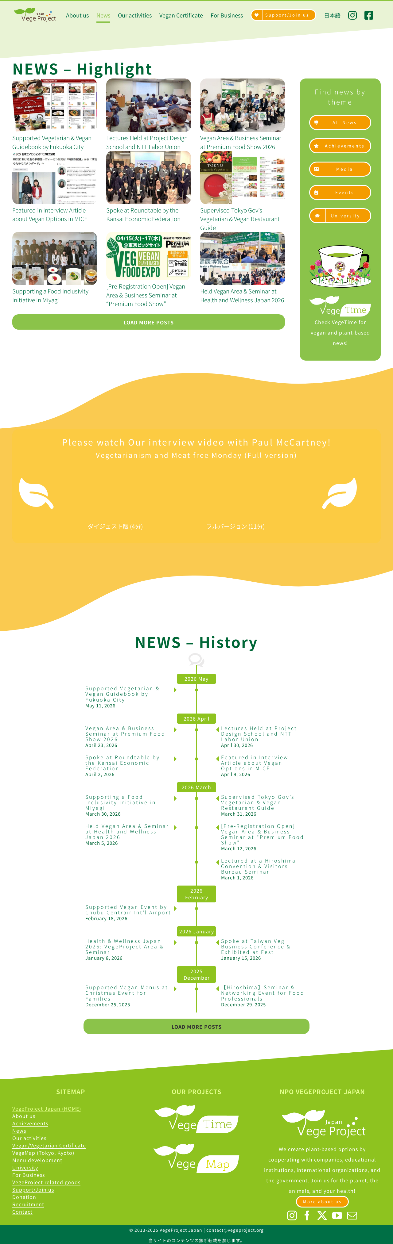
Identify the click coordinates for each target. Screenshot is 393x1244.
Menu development (37, 1160)
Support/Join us (33, 1189)
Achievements (30, 1123)
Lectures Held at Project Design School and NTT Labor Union (147, 142)
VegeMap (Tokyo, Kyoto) (43, 1152)
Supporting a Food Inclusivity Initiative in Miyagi (50, 295)
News (19, 1130)
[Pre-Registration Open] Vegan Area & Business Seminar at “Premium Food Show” (145, 295)
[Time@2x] (340, 298)
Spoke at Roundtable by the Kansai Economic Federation (143, 214)
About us (23, 1116)
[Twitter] (322, 1215)
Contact (22, 1211)
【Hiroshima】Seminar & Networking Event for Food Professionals (263, 992)
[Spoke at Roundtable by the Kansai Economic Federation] (148, 177)
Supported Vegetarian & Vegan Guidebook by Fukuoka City (51, 142)
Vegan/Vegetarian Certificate (49, 1145)
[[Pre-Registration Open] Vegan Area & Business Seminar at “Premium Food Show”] (148, 256)
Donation (24, 1196)
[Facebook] (307, 1215)
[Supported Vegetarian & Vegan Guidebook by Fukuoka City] (54, 105)
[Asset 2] (340, 247)
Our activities (29, 1138)
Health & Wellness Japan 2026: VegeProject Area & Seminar (124, 946)
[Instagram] (292, 1215)
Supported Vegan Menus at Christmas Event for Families (126, 992)
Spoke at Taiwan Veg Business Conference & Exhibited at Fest (256, 946)
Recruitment (28, 1204)
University (25, 1167)
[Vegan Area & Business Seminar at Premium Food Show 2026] (242, 105)
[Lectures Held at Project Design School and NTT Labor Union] (148, 105)
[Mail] (352, 1215)
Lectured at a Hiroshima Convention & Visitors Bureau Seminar (258, 866)
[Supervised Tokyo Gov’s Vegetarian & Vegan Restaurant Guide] (242, 177)
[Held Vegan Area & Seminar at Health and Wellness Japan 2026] (242, 258)
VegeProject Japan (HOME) (46, 1108)
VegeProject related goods (46, 1182)
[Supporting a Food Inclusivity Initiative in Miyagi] (54, 258)
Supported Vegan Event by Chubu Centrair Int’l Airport (128, 909)
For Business (28, 1174)
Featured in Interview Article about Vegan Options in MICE (50, 214)
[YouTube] (337, 1215)
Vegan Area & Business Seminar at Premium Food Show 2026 (240, 142)
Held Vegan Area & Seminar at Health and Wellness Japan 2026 (242, 295)
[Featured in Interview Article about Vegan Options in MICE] (54, 177)
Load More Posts (149, 322)
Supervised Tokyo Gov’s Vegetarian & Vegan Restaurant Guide (240, 219)
